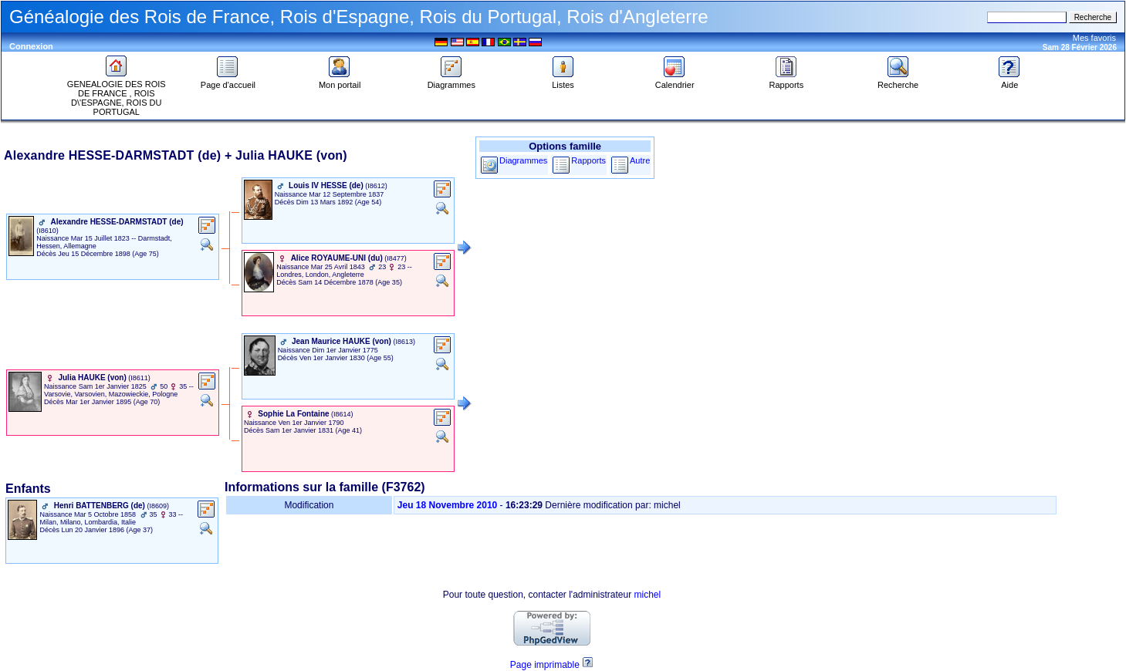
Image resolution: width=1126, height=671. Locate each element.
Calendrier (675, 80)
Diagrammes (451, 80)
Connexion (31, 46)
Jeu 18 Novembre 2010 (447, 505)
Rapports (786, 80)
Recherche (897, 80)
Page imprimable (545, 664)
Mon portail (339, 80)
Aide (1009, 80)
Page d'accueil (228, 80)
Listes (563, 80)
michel (647, 594)
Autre (640, 160)
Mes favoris (1094, 37)
